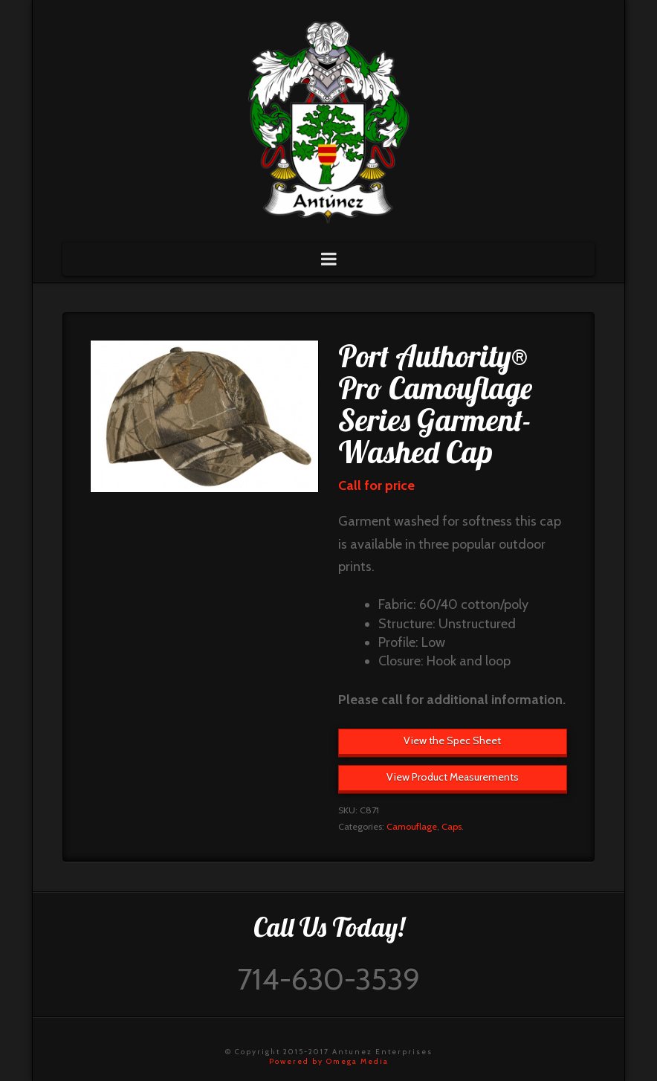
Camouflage (411, 826)
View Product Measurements (452, 777)
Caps (451, 826)
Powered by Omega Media (329, 1061)
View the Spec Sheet (452, 740)
